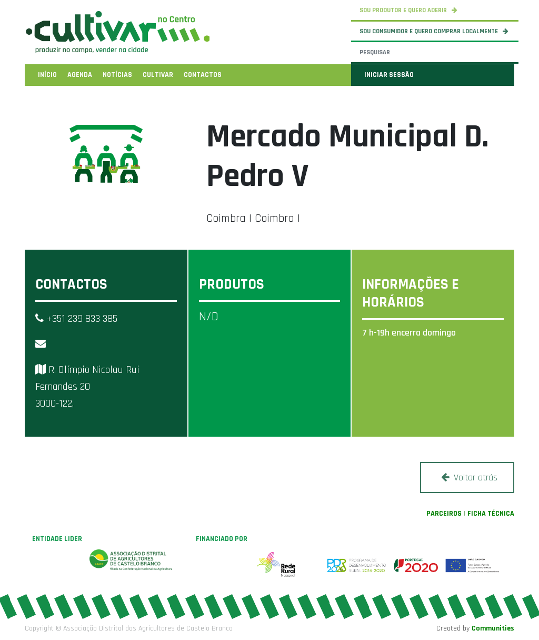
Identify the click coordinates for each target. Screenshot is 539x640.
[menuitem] (47, 75)
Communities (493, 628)
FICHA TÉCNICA (490, 513)
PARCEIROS (444, 513)
